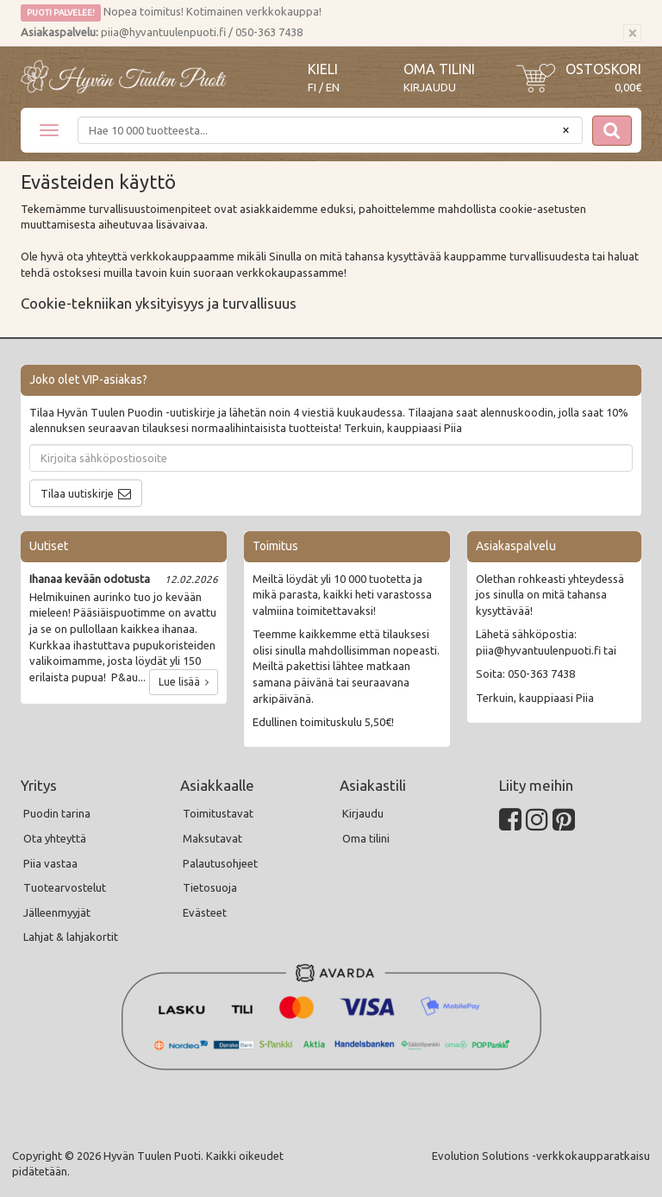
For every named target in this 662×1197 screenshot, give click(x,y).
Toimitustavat (218, 813)
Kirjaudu (429, 87)
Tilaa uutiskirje (77, 493)
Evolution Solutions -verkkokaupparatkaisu (541, 1156)
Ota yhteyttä (54, 838)
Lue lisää (184, 681)
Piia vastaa (50, 863)
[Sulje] (632, 33)
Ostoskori (603, 69)
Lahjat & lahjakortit (70, 937)
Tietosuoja (210, 887)
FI (312, 87)
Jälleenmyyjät (57, 912)
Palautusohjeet (220, 863)
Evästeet (205, 912)
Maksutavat (212, 838)
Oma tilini (439, 69)
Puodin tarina (57, 813)
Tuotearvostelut (64, 887)
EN (333, 87)
